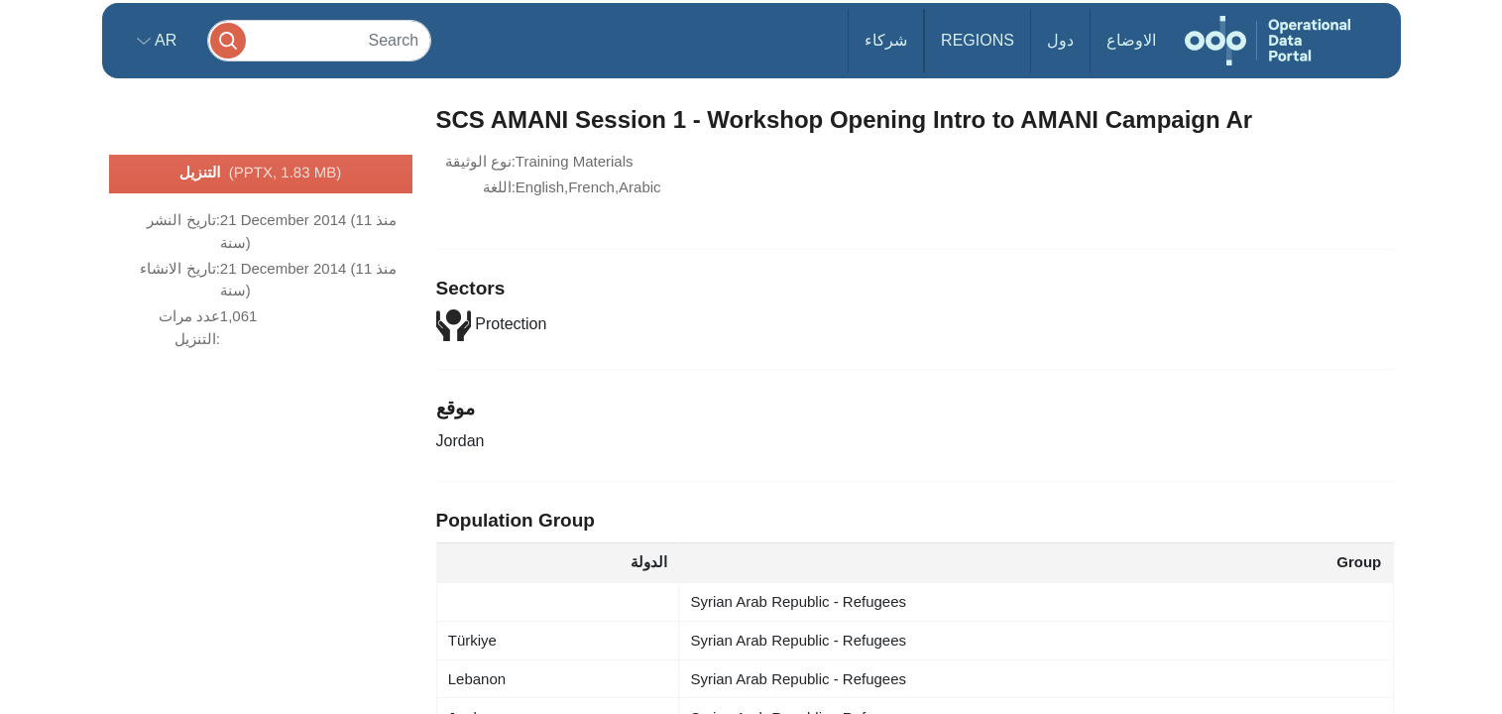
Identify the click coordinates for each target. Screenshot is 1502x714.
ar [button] (164, 40)
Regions (977, 40)
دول (1060, 40)
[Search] (319, 40)
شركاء (886, 40)
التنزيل (260, 173)
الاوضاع (1131, 40)
